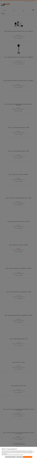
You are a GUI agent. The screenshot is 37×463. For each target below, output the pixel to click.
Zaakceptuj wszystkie (27, 456)
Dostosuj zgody (19, 456)
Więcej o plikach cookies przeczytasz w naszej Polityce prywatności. (12, 454)
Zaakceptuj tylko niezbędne (10, 456)
